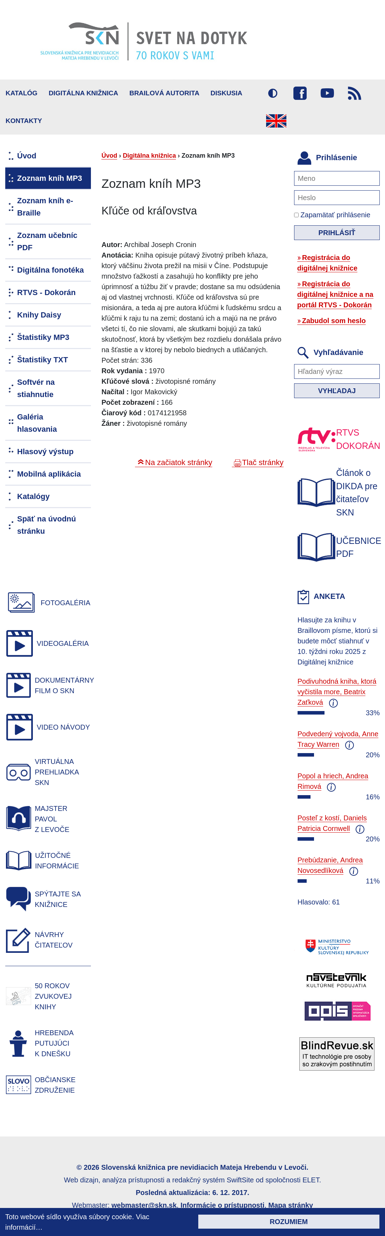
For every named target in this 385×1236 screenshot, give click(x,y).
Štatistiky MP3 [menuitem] (43, 337)
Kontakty (24, 120)
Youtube (327, 93)
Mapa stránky (290, 1205)
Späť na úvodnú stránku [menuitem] (46, 524)
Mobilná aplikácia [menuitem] (49, 474)
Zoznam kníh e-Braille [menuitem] (45, 206)
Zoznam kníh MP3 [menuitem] (49, 178)
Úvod (109, 155)
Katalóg (21, 93)
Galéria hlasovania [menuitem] (37, 422)
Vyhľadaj (337, 391)
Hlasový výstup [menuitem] (45, 451)
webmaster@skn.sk (144, 1205)
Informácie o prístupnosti (222, 1205)
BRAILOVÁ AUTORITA (164, 93)
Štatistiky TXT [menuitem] (42, 359)
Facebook (300, 93)
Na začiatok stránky (178, 462)
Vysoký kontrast (272, 93)
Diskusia (226, 93)
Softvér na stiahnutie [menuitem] (36, 388)
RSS (354, 93)
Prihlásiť (337, 233)
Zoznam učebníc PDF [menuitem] (47, 241)
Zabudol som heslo (334, 321)
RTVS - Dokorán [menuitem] (46, 292)
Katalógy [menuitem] (33, 496)
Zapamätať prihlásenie (332, 215)
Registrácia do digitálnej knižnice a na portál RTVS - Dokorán (335, 294)
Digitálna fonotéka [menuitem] (50, 270)
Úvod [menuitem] (26, 155)
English (276, 121)
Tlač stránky (263, 462)
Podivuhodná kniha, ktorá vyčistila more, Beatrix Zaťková (337, 691)
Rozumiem (289, 1221)
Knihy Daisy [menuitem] (39, 314)
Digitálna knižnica (83, 93)
